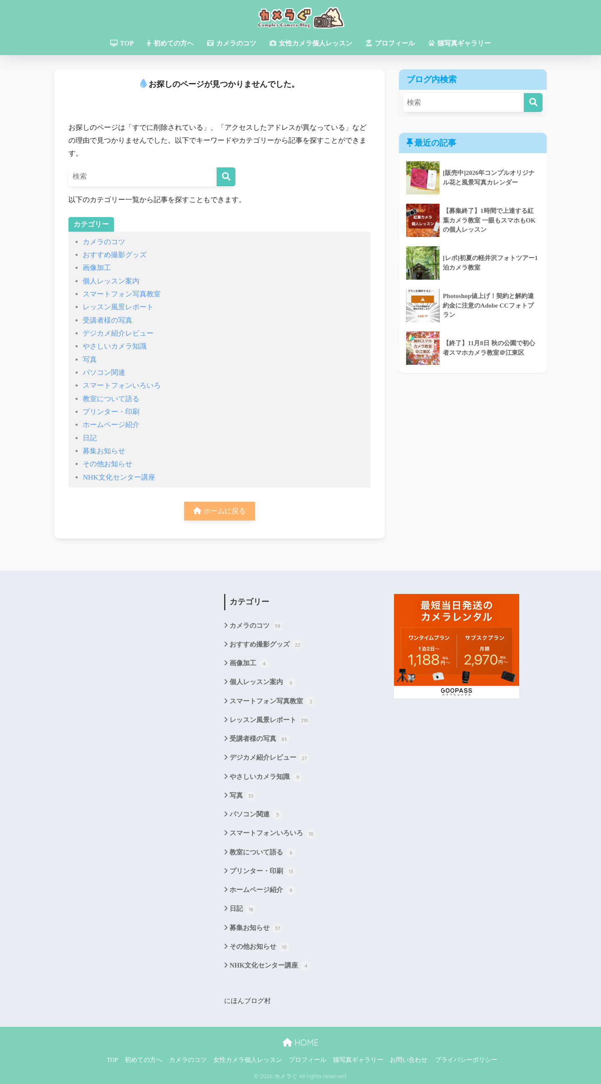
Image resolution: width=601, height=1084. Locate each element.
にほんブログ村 (247, 999)
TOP (122, 43)
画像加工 (97, 268)
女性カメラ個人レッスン (311, 43)
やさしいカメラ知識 (114, 346)
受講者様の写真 (107, 320)
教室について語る (111, 399)
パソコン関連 (104, 372)
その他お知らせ (107, 464)
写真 (90, 360)
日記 (90, 438)
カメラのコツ (231, 43)
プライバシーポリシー (466, 1059)
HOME (300, 1041)
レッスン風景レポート (118, 307)
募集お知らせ (104, 451)
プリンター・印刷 (111, 412)
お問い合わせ (408, 1059)
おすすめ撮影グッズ (114, 255)
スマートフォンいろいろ (122, 385)
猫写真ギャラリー (459, 43)
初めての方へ (170, 43)
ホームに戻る (219, 511)
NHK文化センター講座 (119, 477)
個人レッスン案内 (111, 281)
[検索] (226, 176)
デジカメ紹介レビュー (118, 333)
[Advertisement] (130, 680)
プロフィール (390, 43)
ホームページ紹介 (111, 425)
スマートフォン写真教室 (122, 294)
